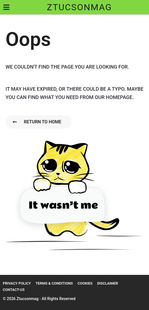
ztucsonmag (79, 7)
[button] (6, 7)
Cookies (84, 283)
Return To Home (37, 121)
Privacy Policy (17, 283)
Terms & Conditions (54, 283)
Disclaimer (107, 283)
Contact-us (13, 290)
